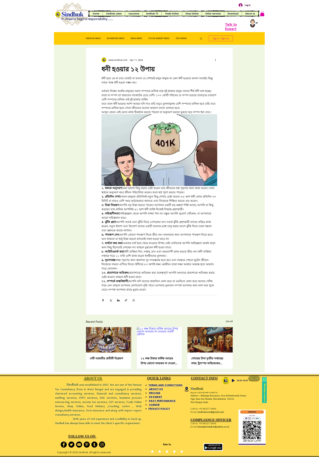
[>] (254, 378)
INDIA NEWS (136, 38)
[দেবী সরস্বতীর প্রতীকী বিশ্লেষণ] (108, 340)
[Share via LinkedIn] (118, 300)
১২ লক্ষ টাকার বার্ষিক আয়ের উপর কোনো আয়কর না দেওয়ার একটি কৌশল (159, 361)
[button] (172, 13)
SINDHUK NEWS (93, 38)
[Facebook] (64, 444)
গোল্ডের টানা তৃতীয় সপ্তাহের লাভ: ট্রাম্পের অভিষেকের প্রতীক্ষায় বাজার (207, 361)
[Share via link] (125, 300)
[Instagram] (102, 444)
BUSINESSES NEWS (115, 38)
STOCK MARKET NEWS (159, 38)
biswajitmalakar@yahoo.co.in (213, 426)
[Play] (233, 380)
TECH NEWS (181, 38)
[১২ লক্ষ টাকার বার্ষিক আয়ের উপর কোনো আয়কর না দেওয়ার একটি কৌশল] (159, 340)
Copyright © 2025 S (68, 452)
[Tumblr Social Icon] (94, 444)
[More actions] (215, 60)
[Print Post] (133, 300)
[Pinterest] (87, 444)
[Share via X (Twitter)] (110, 300)
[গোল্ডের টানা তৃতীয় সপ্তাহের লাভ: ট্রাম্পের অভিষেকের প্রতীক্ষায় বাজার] (210, 340)
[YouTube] (79, 444)
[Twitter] (71, 444)
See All (229, 321)
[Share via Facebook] (102, 300)
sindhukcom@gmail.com (210, 411)
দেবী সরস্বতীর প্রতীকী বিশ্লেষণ (106, 358)
